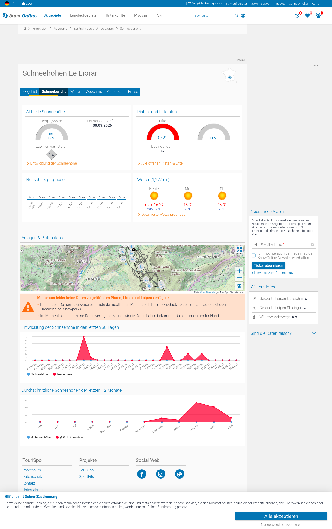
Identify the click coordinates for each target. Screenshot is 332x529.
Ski (159, 15)
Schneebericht (54, 91)
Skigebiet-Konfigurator (207, 3)
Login (30, 3)
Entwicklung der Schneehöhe (53, 163)
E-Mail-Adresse (272, 245)
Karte (315, 3)
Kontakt (28, 483)
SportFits (86, 476)
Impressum (31, 470)
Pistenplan (115, 91)
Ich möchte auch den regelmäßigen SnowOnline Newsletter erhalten (286, 255)
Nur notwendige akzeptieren (281, 525)
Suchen (237, 15)
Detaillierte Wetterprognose (163, 214)
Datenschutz (32, 476)
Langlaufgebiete (83, 15)
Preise (133, 91)
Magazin (141, 15)
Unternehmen (33, 490)
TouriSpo (86, 470)
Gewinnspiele (260, 3)
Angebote (279, 3)
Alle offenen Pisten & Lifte (162, 163)
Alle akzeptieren (281, 516)
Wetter (75, 91)
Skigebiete (52, 15)
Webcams (94, 91)
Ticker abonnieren (268, 265)
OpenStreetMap (208, 292)
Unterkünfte (115, 15)
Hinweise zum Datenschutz (274, 273)
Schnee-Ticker (298, 3)
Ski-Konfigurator (236, 3)
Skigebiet (29, 91)
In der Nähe (243, 15)
